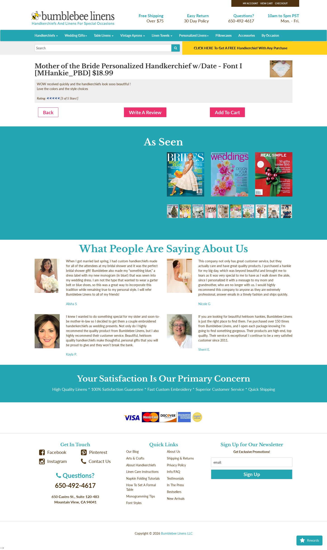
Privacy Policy (176, 465)
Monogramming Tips (140, 496)
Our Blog (132, 451)
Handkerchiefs (46, 35)
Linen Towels (162, 35)
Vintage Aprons (132, 35)
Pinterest (94, 452)
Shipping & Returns (180, 458)
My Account (250, 3)
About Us (173, 451)
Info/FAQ (173, 472)
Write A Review (145, 112)
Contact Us (96, 461)
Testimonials (175, 478)
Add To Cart (227, 112)
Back (48, 112)
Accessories (246, 35)
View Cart (266, 3)
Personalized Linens (194, 35)
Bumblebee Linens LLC (176, 533)
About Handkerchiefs (141, 465)
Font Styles (134, 503)
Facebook (52, 452)
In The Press (175, 485)
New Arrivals (176, 498)
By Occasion (270, 35)
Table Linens (104, 35)
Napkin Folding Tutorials (143, 478)
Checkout (281, 3)
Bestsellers (174, 492)
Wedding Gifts (76, 35)
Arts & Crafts (135, 458)
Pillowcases (224, 35)
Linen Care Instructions (142, 472)
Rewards (309, 540)
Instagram (53, 461)
